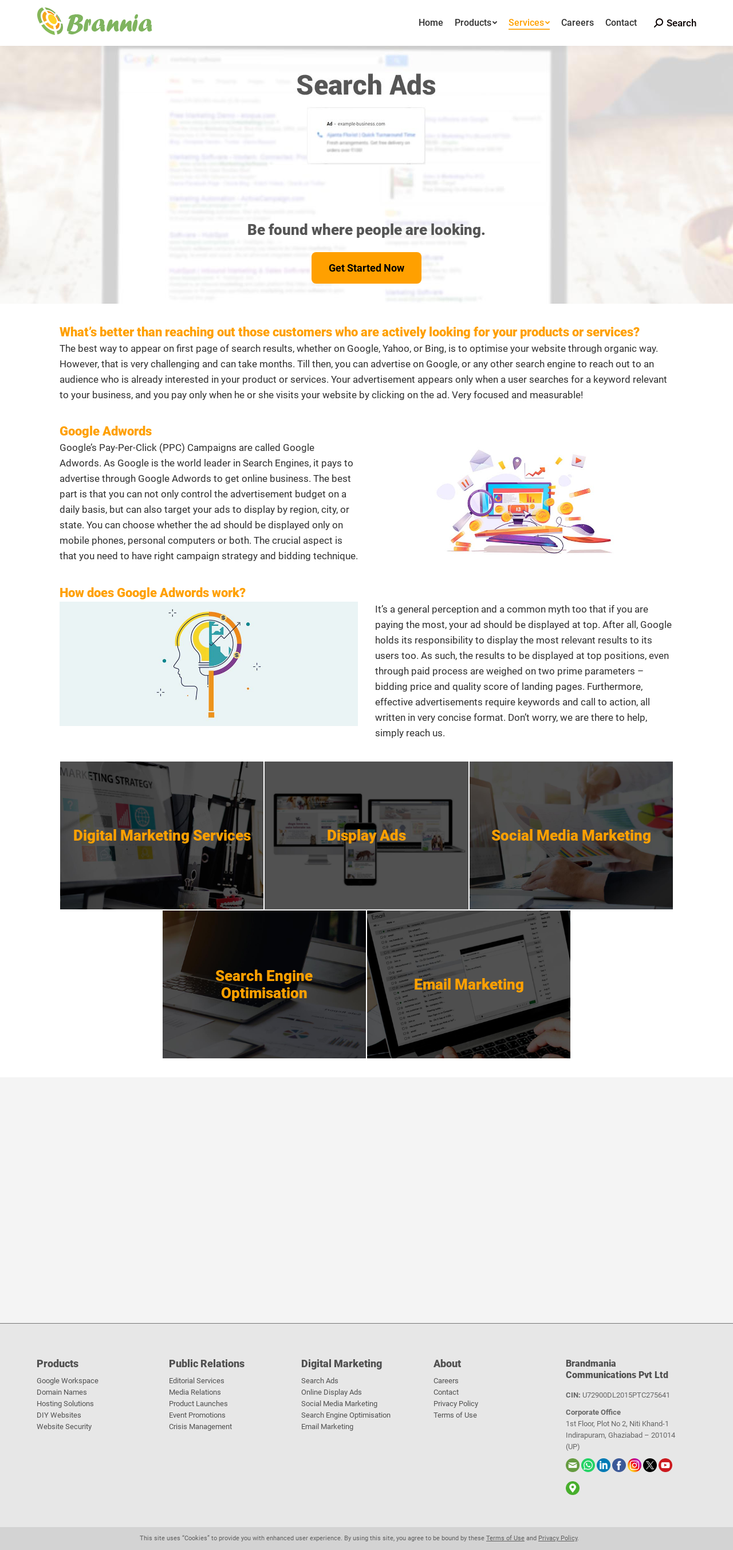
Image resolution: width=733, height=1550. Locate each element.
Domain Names (62, 1392)
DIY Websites (59, 1415)
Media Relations (195, 1392)
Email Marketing (327, 1426)
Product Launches (198, 1403)
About (447, 1363)
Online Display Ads (331, 1392)
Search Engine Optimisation (346, 1415)
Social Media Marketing (339, 1403)
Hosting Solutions (65, 1403)
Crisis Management (200, 1426)
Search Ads (319, 1380)
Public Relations (207, 1363)
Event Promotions (197, 1415)
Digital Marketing (341, 1363)
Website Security (64, 1426)
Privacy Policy (456, 1403)
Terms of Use (455, 1415)
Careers (446, 1380)
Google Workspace (67, 1380)
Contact (446, 1392)
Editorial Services (196, 1380)
